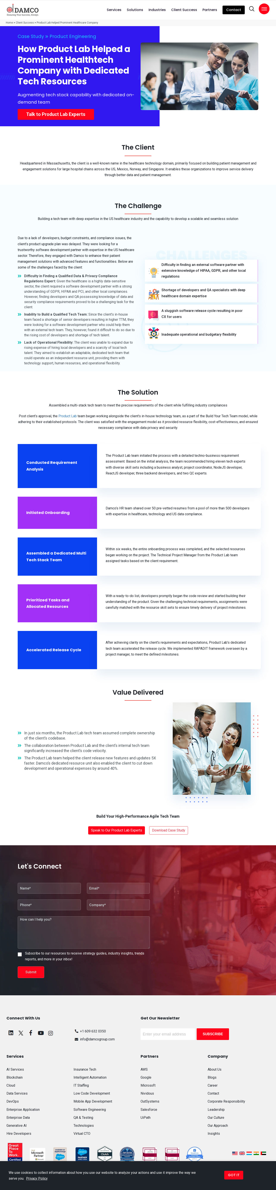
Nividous (147, 1093)
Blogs (212, 1077)
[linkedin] (11, 1032)
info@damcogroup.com (94, 1039)
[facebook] (30, 1032)
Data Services (17, 1093)
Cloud (10, 1085)
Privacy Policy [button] (37, 1178)
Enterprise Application (23, 1110)
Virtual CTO (82, 1134)
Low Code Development (92, 1093)
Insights (214, 1134)
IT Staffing (81, 1085)
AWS (144, 1069)
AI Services (15, 1069)
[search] (251, 9)
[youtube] (40, 1032)
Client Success (184, 9)
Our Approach (218, 1126)
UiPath (146, 1118)
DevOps (12, 1101)
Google (146, 1077)
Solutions (135, 9)
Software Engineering (90, 1110)
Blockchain (14, 1077)
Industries (157, 9)
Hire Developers (18, 1134)
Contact (233, 9)
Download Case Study (168, 830)
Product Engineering (73, 36)
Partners (209, 9)
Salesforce (149, 1110)
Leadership (216, 1110)
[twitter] (20, 1032)
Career (213, 1085)
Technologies (84, 1126)
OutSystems (150, 1101)
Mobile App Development (93, 1101)
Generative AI (16, 1126)
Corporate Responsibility (226, 1101)
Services (114, 9)
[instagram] (50, 1032)
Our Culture (216, 1118)
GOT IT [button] (234, 1175)
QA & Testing (83, 1118)
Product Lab (67, 416)
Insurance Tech (85, 1069)
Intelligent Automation (90, 1077)
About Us (214, 1069)
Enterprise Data (18, 1118)
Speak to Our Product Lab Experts (116, 830)
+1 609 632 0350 (90, 1031)
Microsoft (148, 1085)
